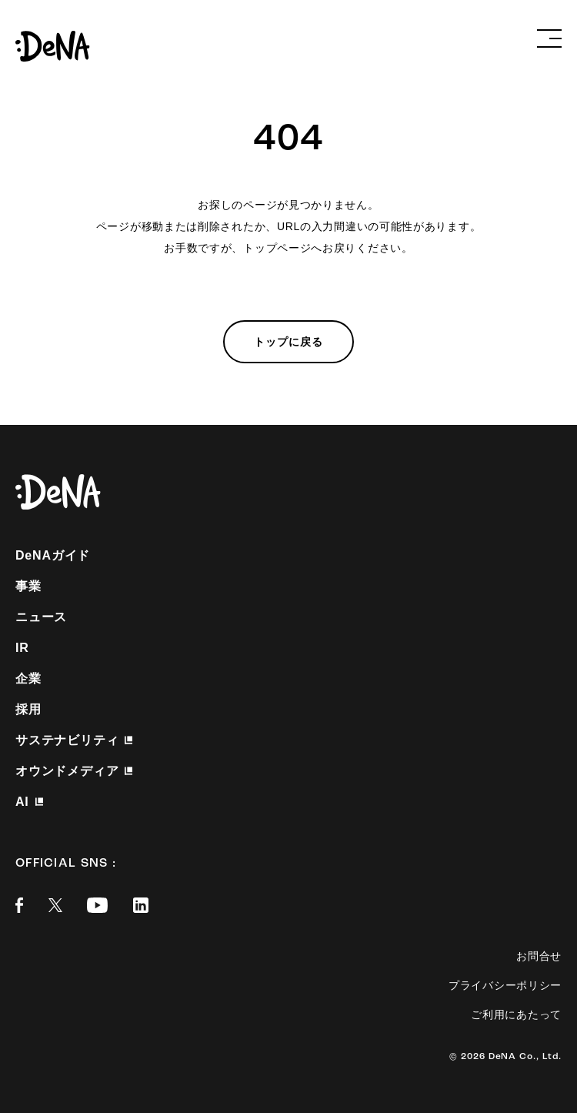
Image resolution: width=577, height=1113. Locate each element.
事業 (28, 586)
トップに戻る (289, 342)
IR (22, 647)
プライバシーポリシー (505, 985)
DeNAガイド (52, 555)
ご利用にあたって (516, 1014)
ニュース (41, 616)
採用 (28, 709)
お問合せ (539, 956)
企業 (28, 678)
